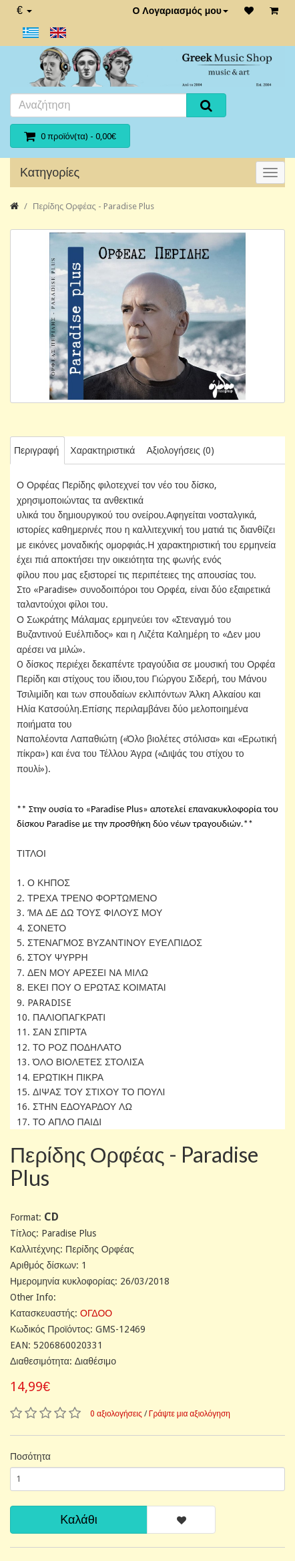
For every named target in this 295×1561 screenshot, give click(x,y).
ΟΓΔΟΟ (96, 1313)
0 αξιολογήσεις (116, 1413)
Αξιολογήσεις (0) (180, 450)
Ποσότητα (30, 1456)
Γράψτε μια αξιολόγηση (189, 1413)
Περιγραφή (36, 450)
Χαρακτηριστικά (102, 450)
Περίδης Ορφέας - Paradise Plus (93, 206)
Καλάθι (78, 1519)
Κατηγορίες (49, 172)
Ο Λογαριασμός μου (180, 10)
